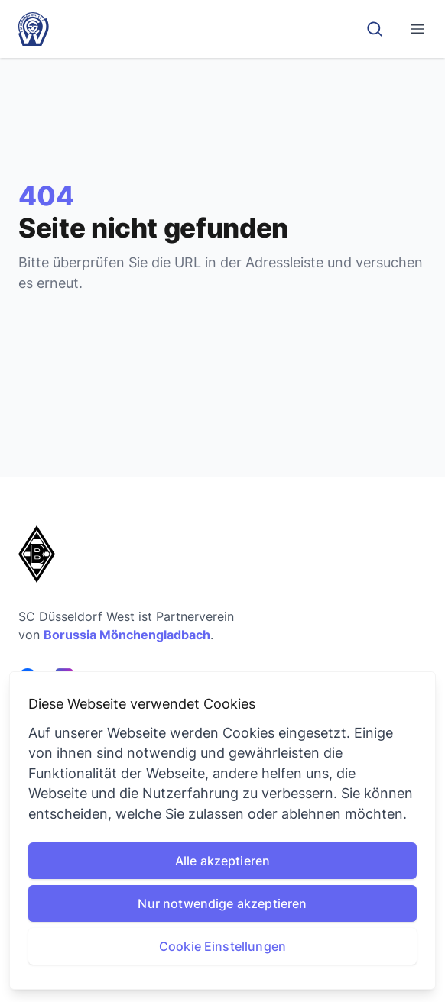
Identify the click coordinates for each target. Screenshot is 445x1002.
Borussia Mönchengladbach (127, 634)
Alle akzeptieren (223, 860)
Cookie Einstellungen (222, 946)
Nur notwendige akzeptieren (222, 903)
